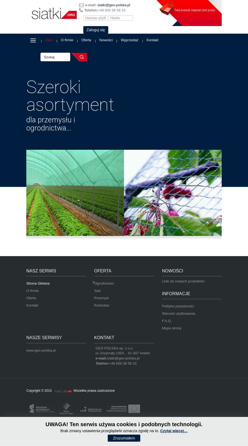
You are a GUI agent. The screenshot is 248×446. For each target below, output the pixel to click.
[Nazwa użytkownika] (95, 18)
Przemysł (101, 298)
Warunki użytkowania (178, 313)
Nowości (106, 40)
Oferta (86, 40)
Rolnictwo (101, 305)
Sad (97, 291)
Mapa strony (172, 328)
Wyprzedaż (129, 40)
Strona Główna (38, 283)
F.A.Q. (167, 321)
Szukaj (79, 57)
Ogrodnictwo (104, 283)
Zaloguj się (96, 30)
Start (49, 40)
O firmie (67, 40)
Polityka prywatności (178, 306)
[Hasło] (120, 18)
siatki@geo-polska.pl (114, 5)
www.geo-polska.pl (41, 350)
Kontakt (152, 40)
